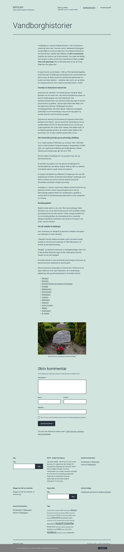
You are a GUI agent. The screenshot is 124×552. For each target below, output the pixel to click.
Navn (40, 397)
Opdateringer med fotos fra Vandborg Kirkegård (96, 492)
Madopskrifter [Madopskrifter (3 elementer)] (51, 523)
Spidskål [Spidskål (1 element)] (55, 529)
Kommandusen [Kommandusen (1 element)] (50, 520)
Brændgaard (46, 295)
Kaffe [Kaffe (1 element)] (63, 515)
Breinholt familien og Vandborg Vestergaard (57, 284)
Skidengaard (46, 311)
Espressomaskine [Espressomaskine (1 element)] (61, 512)
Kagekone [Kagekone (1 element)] (74, 515)
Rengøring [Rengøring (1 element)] (63, 526)
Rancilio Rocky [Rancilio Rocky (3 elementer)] (51, 526)
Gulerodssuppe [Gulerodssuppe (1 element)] (53, 515)
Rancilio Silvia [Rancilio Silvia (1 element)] (58, 526)
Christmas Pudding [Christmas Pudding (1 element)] (67, 510)
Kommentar (42, 377)
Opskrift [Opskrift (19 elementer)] (59, 523)
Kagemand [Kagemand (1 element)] (49, 517)
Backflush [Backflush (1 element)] (53, 510)
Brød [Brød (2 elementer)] (62, 510)
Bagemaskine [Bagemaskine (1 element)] (57, 510)
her (62, 481)
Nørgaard (45, 278)
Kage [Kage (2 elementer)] (70, 515)
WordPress (107, 544)
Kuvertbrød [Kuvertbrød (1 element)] (67, 520)
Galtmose (45, 303)
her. (20, 494)
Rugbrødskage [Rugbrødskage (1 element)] (68, 526)
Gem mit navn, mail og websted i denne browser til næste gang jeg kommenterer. (63, 417)
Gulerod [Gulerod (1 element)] (48, 515)
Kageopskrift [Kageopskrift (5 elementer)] (55, 518)
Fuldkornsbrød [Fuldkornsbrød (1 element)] (72, 512)
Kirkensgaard (46, 292)
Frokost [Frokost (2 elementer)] (67, 512)
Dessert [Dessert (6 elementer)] (74, 510)
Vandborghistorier (89, 8)
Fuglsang (45, 297)
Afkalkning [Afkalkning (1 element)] (49, 510)
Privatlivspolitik (105, 8)
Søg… (14, 462)
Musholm (45, 281)
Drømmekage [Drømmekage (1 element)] (49, 512)
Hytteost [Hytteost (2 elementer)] (58, 515)
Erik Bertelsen (85, 462)
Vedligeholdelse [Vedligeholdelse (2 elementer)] (70, 532)
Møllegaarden (46, 289)
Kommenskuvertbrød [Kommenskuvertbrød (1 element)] (61, 520)
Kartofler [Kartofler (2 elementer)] (70, 517)
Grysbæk (45, 286)
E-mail (66, 397)
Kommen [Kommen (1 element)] (54, 520)
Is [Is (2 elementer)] (61, 515)
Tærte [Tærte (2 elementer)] (70, 529)
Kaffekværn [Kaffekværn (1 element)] (66, 515)
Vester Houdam (47, 305)
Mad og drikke (68, 9)
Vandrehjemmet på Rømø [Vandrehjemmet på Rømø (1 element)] (61, 532)
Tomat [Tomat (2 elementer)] (66, 529)
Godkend (102, 548)
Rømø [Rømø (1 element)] (72, 526)
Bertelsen (18, 7)
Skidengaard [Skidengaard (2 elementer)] (50, 529)
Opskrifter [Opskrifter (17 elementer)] (69, 523)
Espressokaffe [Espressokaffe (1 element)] (55, 512)
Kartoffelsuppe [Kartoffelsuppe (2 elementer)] (64, 517)
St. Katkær (45, 313)
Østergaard (46, 300)
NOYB (56, 462)
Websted (40, 407)
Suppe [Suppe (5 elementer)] (59, 529)
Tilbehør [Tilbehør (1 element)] (63, 529)
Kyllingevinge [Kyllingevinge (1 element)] (71, 520)
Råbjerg (44, 308)
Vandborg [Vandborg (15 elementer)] (51, 532)
